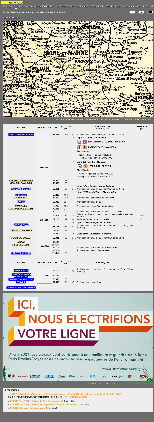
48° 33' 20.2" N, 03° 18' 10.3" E (135, 383)
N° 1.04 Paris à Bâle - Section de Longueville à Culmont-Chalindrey (42, 405)
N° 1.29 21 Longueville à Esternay (26, 408)
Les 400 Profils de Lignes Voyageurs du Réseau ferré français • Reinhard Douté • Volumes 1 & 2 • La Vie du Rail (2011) (64, 394)
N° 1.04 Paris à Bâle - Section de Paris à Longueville (35, 401)
